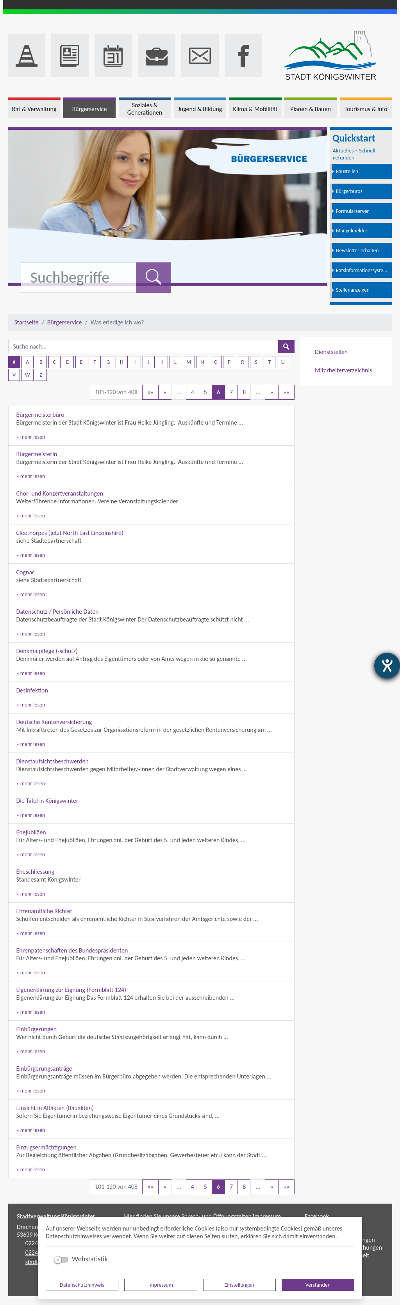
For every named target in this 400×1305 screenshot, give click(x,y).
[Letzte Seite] (286, 392)
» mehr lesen (30, 437)
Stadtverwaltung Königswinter (56, 1216)
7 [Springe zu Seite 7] (231, 392)
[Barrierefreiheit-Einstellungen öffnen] (387, 665)
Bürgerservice (64, 322)
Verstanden (317, 1285)
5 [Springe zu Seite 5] (205, 392)
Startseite (26, 322)
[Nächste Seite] (271, 392)
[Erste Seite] (150, 392)
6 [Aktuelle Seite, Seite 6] (218, 392)
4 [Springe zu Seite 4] (192, 392)
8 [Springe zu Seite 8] (244, 392)
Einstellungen (239, 1285)
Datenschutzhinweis (82, 1285)
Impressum (160, 1285)
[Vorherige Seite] (164, 392)
